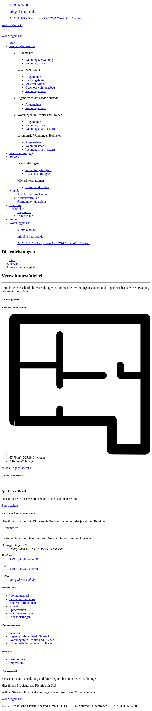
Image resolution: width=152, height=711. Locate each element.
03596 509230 (19, 5)
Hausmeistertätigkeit (38, 173)
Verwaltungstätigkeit (38, 170)
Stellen (14, 219)
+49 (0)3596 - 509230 (24, 559)
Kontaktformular (28, 198)
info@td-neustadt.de (22, 11)
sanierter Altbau (35, 84)
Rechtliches (17, 208)
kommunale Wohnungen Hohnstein (32, 643)
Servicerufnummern (22, 599)
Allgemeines (33, 76)
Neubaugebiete (34, 80)
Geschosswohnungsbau (40, 87)
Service (14, 156)
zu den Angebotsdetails (16, 467)
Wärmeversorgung (21, 153)
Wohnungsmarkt (12, 25)
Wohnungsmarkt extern (40, 128)
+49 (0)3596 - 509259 (24, 569)
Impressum (24, 212)
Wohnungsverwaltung (23, 46)
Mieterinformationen (23, 602)
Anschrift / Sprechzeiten (32, 194)
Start (12, 42)
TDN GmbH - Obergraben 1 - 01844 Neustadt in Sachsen (46, 18)
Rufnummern (10, 528)
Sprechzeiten (10, 505)
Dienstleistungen (20, 617)
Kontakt (15, 190)
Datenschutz (25, 215)
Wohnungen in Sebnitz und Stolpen (32, 639)
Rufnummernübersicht (31, 201)
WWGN (15, 632)
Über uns (15, 205)
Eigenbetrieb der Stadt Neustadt (30, 636)
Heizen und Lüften (37, 187)
